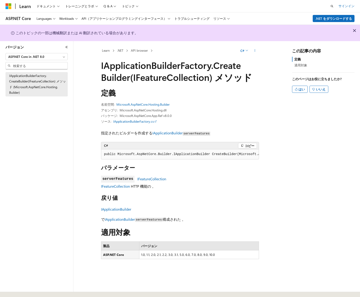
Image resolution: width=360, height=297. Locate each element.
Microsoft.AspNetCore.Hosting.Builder (143, 104)
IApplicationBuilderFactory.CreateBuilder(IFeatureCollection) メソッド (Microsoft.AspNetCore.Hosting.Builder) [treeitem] (37, 84)
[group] (180, 154)
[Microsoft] (8, 6)
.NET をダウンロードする (333, 18)
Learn (106, 50)
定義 (297, 59)
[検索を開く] (332, 6)
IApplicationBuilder (167, 132)
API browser (139, 50)
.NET (120, 50)
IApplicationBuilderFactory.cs (133, 121)
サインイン (346, 6)
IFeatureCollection (151, 178)
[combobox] (37, 56)
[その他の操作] (255, 50)
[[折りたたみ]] (66, 47)
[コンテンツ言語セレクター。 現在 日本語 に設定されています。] (15, 288)
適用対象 (300, 65)
